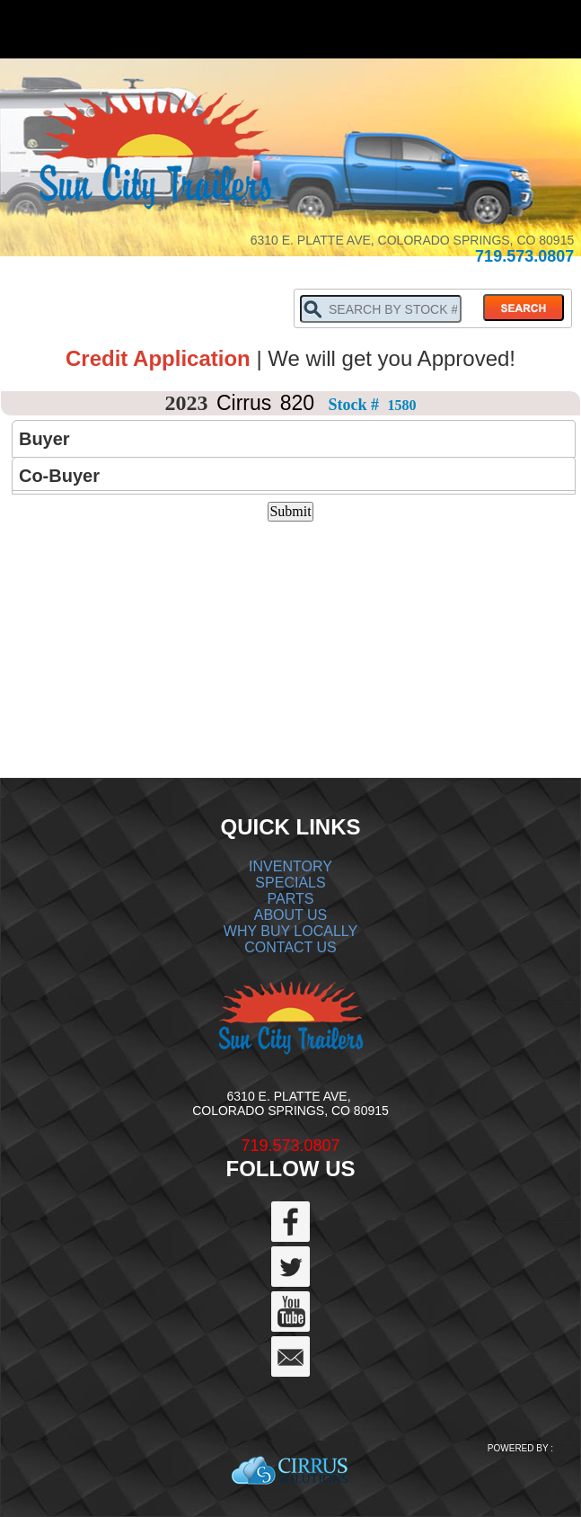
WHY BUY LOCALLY (290, 931)
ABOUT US (291, 915)
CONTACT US (290, 947)
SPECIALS (290, 882)
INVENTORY (290, 866)
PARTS (291, 898)
